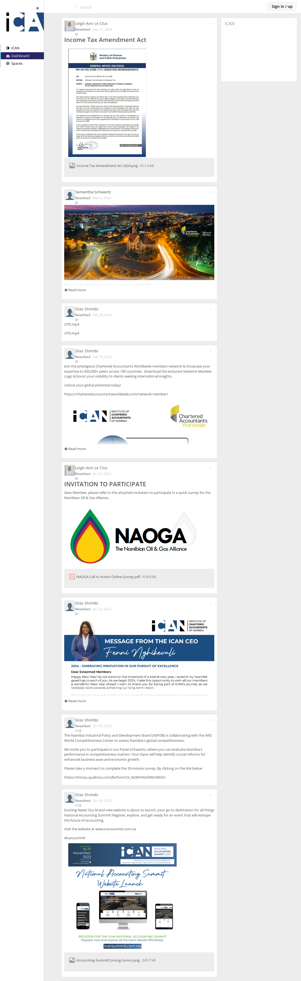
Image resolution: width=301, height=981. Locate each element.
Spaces (14, 63)
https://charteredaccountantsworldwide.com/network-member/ (126, 394)
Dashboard (17, 55)
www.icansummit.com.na (126, 828)
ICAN (13, 47)
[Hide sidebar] (61, 8)
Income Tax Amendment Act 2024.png (117, 165)
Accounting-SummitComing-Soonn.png (118, 960)
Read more (85, 289)
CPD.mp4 (82, 324)
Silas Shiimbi (97, 308)
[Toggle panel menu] (290, 24)
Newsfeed (93, 29)
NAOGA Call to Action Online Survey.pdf (118, 576)
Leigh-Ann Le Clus (101, 23)
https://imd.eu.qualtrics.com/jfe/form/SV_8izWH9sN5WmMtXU (125, 777)
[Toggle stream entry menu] (214, 24)
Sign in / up (282, 6)
